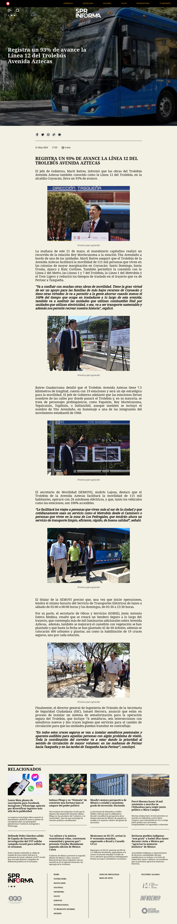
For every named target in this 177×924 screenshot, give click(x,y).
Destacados (94, 3)
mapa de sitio (106, 878)
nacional (58, 887)
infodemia (59, 892)
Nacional (114, 3)
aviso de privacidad (109, 874)
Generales (75, 3)
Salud (130, 3)
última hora (60, 879)
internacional (61, 905)
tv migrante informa (64, 909)
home (56, 874)
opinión (58, 913)
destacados (60, 883)
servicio (58, 900)
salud (57, 896)
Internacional (149, 3)
